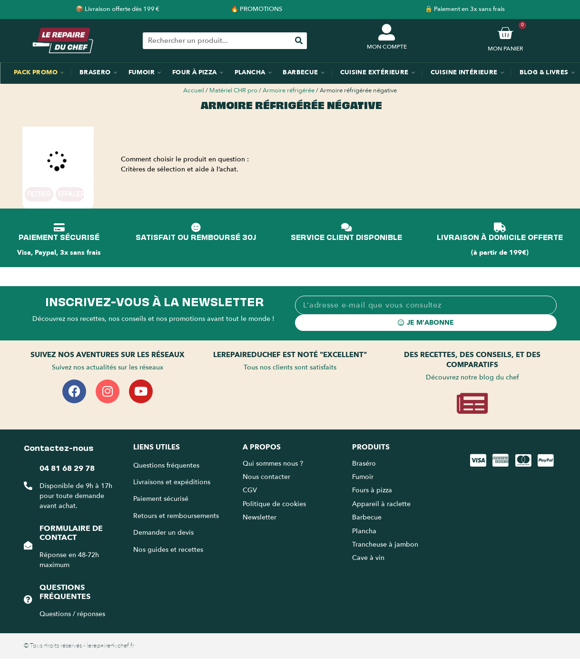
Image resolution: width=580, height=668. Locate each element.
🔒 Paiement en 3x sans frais (465, 9)
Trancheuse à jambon (385, 544)
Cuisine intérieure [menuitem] (464, 72)
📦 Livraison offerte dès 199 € (117, 9)
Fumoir (363, 476)
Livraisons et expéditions (171, 482)
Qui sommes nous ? (274, 463)
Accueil (193, 90)
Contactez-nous (58, 447)
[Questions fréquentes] (28, 599)
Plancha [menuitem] (250, 72)
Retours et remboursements (176, 515)
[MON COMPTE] (386, 32)
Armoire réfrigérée (289, 90)
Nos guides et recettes (168, 549)
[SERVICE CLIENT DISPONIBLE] (346, 227)
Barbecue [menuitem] (300, 72)
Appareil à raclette (382, 503)
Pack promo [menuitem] (36, 72)
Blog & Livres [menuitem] (544, 72)
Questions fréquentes (64, 592)
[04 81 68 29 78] (28, 485)
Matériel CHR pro (233, 90)
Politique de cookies (274, 503)
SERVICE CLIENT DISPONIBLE (346, 236)
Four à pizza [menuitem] (194, 72)
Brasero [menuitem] (95, 72)
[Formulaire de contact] (28, 545)
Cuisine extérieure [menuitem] (374, 72)
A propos (262, 447)
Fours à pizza (372, 490)
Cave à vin (368, 557)
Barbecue (367, 517)
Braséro (364, 463)
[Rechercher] (298, 40)
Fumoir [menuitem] (141, 72)
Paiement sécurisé (160, 498)
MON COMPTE (387, 46)
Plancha (364, 531)
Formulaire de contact (71, 533)
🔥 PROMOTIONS (256, 9)
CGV (250, 490)
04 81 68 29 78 (67, 468)
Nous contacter (266, 476)
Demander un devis (163, 532)
